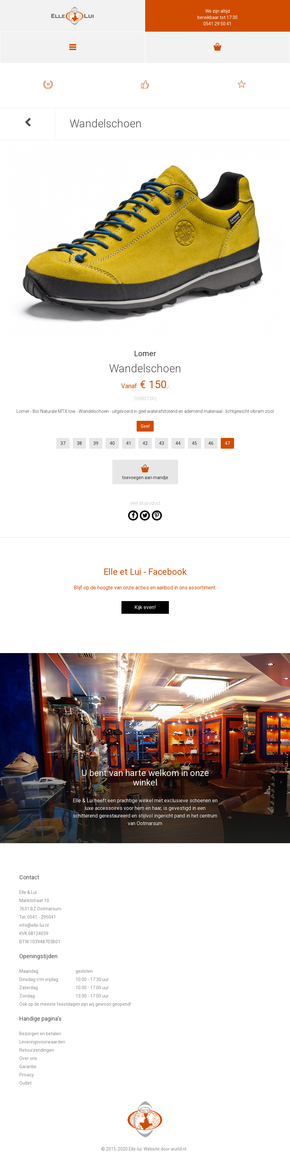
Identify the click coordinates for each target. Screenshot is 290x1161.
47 (227, 443)
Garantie (27, 1066)
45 (194, 443)
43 (161, 443)
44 (178, 443)
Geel (145, 426)
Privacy (26, 1074)
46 (210, 443)
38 (79, 443)
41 (128, 443)
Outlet (25, 1083)
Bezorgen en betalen (40, 1033)
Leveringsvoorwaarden (42, 1041)
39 (95, 443)
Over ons (28, 1058)
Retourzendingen (36, 1050)
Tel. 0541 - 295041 (37, 917)
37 (62, 443)
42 (145, 443)
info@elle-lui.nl (34, 925)
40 (112, 443)
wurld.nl (178, 1148)
